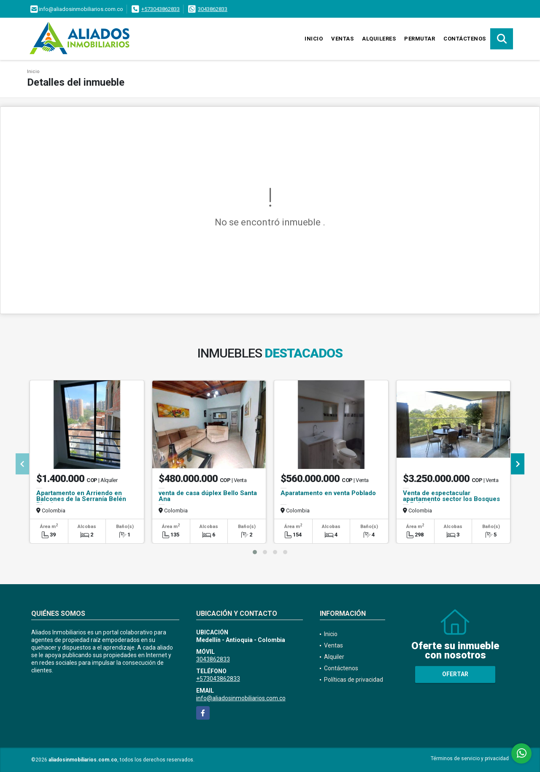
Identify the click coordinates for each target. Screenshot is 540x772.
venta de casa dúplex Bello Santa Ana (208, 496)
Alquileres (379, 38)
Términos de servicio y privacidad (470, 758)
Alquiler (334, 656)
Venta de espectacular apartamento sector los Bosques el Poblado (451, 499)
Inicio (314, 38)
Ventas (342, 38)
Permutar (419, 38)
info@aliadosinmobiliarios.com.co (241, 698)
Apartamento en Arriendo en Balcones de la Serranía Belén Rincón (81, 499)
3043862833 (212, 9)
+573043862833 (160, 9)
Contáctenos (464, 38)
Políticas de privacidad (353, 679)
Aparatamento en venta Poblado (328, 493)
